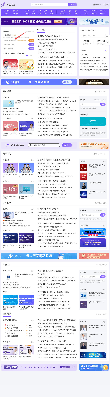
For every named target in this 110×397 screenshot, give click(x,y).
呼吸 (33, 13)
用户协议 (13, 385)
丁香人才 (103, 11)
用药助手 (15, 11)
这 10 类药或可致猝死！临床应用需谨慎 (51, 197)
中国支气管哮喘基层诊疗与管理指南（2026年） (54, 132)
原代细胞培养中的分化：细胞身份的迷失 (53, 292)
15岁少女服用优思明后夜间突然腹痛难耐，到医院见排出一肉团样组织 (56, 53)
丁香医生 (94, 11)
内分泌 (27, 13)
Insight (102, 13)
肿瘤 (39, 13)
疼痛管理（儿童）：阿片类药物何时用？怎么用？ (54, 107)
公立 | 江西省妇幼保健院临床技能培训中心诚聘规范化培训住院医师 (57, 243)
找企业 (99, 210)
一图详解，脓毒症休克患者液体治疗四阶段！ (53, 104)
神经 (45, 13)
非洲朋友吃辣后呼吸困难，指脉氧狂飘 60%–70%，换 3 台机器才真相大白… (56, 64)
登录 (106, 4)
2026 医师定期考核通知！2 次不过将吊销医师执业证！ (93, 67)
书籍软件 (90, 282)
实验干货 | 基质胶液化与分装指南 (50, 271)
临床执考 (62, 13)
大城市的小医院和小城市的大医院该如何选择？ (17, 226)
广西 (98, 219)
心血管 (27, 11)
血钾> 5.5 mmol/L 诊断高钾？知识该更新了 (52, 184)
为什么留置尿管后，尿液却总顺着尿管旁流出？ (54, 163)
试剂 (85, 281)
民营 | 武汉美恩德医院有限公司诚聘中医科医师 (54, 237)
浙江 (87, 219)
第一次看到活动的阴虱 (45, 46)
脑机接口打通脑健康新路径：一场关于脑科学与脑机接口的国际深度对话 (57, 345)
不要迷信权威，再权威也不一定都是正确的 (93, 57)
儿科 (39, 11)
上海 (93, 219)
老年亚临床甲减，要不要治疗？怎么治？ (51, 114)
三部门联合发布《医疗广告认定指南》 (52, 341)
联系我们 (4, 385)
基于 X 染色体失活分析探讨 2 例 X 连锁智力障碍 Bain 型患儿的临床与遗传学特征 (57, 351)
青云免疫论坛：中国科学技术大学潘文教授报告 (54, 61)
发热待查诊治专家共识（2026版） (51, 119)
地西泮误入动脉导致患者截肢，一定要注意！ (53, 39)
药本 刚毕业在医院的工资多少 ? (12, 223)
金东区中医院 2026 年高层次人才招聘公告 (52, 215)
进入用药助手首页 (100, 91)
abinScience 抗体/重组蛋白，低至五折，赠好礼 (17, 287)
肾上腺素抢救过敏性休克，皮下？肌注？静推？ (54, 194)
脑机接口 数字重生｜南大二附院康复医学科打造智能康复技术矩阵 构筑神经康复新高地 (57, 330)
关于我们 (4, 382)
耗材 (86, 282)
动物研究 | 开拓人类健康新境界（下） (50, 298)
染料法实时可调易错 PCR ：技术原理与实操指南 (54, 308)
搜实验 (99, 272)
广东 (95, 219)
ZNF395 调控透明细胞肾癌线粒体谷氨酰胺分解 (54, 302)
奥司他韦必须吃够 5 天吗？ (11, 108)
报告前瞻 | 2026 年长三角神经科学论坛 (53, 57)
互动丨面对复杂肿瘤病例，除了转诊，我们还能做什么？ (57, 320)
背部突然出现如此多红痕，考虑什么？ (91, 60)
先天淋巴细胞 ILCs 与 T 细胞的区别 (50, 287)
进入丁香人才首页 (100, 203)
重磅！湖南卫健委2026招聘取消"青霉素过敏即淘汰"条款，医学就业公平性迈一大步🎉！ (94, 70)
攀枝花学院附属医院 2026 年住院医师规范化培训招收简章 (57, 219)
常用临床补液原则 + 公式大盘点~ (49, 166)
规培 (70, 13)
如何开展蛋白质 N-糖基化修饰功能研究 (51, 295)
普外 (51, 11)
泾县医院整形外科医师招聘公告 (48, 212)
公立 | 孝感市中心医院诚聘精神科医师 (50, 227)
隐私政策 (13, 387)
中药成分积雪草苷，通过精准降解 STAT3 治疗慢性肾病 (56, 281)
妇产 (45, 11)
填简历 (104, 210)
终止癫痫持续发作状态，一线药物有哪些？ (54, 97)
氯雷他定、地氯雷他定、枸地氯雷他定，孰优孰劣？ (55, 176)
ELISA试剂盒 (101, 281)
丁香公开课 (41, 385)
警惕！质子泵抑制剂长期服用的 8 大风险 (51, 191)
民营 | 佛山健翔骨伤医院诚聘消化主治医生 (52, 230)
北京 (90, 219)
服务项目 (4, 387)
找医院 (95, 210)
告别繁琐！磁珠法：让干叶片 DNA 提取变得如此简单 (56, 277)
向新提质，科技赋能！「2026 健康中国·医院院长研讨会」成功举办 (56, 333)
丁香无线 (69, 385)
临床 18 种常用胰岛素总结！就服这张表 (53, 181)
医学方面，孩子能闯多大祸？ (48, 49)
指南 (95, 108)
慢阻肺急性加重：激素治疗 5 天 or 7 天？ (52, 173)
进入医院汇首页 (101, 314)
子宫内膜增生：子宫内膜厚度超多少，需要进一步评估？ (57, 111)
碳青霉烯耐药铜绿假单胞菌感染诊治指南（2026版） (55, 135)
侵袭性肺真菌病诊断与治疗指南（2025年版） (53, 125)
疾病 (90, 108)
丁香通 (86, 11)
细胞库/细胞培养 (93, 281)
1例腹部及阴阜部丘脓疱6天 (47, 43)
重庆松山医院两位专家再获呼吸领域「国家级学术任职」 (57, 327)
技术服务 (82, 282)
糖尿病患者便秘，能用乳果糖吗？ (49, 170)
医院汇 (86, 13)
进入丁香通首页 (101, 265)
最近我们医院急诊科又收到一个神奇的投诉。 (93, 64)
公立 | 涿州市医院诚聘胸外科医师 (49, 240)
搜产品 (95, 272)
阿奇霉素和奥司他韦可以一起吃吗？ (13, 111)
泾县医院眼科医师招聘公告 (48, 209)
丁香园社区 (41, 382)
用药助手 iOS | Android (100, 100)
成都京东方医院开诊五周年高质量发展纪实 (52, 323)
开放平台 (94, 13)
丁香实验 (60, 387)
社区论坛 (6, 11)
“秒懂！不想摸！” (85, 54)
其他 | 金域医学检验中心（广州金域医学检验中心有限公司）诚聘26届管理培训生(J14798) (57, 233)
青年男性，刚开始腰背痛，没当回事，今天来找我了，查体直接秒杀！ (56, 67)
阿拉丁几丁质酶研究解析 (10, 282)
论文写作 (62, 11)
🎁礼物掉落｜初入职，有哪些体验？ (14, 220)
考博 (76, 11)
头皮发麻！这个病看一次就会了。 (49, 70)
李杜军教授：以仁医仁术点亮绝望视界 (51, 336)
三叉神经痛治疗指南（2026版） (49, 122)
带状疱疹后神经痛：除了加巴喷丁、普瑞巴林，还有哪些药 (57, 101)
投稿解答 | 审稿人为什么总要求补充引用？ (52, 284)
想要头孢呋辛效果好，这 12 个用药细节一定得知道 (55, 187)
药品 (87, 108)
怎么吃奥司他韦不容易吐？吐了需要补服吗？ (16, 114)
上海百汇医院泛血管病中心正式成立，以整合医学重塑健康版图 (57, 358)
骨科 (51, 13)
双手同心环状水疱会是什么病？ (50, 36)
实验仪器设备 (96, 282)
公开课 (6, 13)
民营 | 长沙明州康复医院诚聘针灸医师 (50, 246)
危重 (33, 11)
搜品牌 (104, 272)
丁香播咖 (15, 13)
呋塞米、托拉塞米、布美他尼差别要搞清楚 (54, 160)
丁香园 (31, 382)
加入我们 (13, 382)
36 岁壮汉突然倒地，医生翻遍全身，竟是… (52, 348)
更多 (106, 50)
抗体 (88, 281)
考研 (70, 11)
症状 (93, 108)
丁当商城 (51, 382)
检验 (76, 13)
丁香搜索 (60, 385)
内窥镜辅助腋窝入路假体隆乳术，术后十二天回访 (54, 74)
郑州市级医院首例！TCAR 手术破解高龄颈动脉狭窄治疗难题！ (57, 354)
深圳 (101, 219)
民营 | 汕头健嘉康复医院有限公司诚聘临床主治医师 (57, 223)
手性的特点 (41, 274)
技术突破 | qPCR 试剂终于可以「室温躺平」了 (53, 305)
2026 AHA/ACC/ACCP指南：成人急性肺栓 (52, 128)
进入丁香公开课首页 (99, 154)
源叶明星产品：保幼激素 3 (11, 285)
